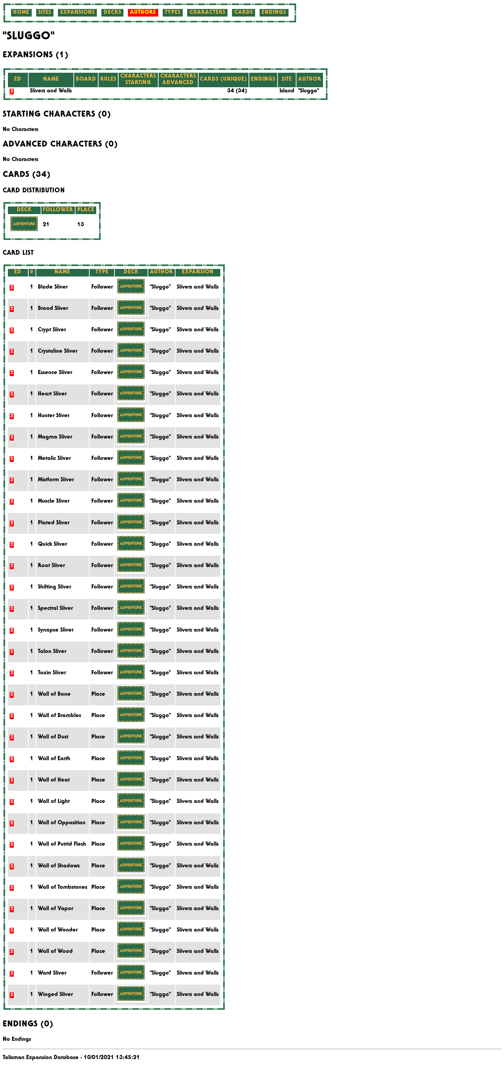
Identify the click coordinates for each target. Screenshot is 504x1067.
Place (98, 694)
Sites (44, 13)
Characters (207, 13)
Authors (143, 13)
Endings (274, 13)
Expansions (77, 13)
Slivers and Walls (51, 91)
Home (21, 13)
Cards (243, 13)
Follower (102, 287)
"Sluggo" (308, 91)
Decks (112, 13)
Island (287, 91)
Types (173, 13)
